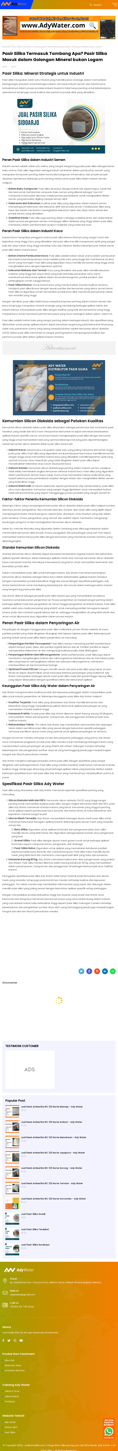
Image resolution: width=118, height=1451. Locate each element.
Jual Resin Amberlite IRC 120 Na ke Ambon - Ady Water (51, 1122)
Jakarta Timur (12, 1391)
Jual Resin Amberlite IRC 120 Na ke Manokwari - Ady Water (53, 1137)
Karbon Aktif (11, 1427)
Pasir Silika (10, 1432)
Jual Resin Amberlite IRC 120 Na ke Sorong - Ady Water (51, 1168)
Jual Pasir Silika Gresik (33, 1214)
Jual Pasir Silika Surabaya (35, 1244)
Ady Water (10, 1422)
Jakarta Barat (12, 1396)
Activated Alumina (14, 1370)
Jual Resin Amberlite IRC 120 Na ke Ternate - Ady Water (52, 1183)
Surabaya (10, 1401)
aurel (4, 66)
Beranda (6, 46)
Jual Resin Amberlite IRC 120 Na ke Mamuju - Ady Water (52, 1106)
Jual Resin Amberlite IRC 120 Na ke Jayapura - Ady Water (53, 1152)
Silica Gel (9, 1360)
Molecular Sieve (13, 1365)
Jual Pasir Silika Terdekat (35, 1229)
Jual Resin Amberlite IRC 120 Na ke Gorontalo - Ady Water (53, 1198)
